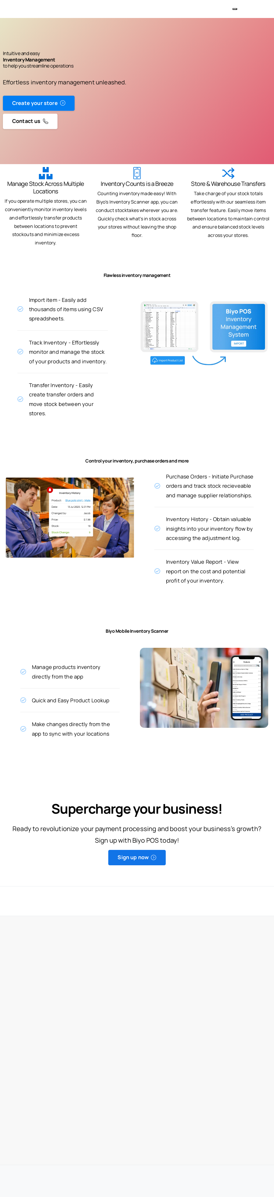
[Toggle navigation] (234, 9)
